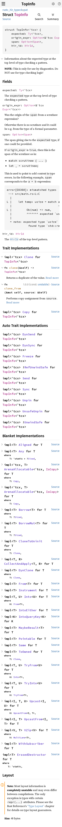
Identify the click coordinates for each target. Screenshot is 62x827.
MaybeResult (29, 628)
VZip (27, 730)
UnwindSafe (33, 422)
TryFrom (30, 665)
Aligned (25, 445)
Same (22, 645)
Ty (29, 33)
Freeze (27, 356)
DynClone (26, 570)
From (22, 584)
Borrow (24, 510)
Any (21, 451)
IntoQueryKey (30, 617)
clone (13, 267)
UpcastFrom (20, 713)
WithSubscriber (31, 744)
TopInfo (28, 4)
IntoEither (28, 610)
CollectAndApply (17, 564)
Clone (28, 257)
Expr (57, 37)
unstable (43, 284)
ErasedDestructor (31, 755)
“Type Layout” (35, 806)
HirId (29, 45)
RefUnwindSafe (36, 367)
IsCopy (51, 469)
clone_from (12, 288)
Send (26, 378)
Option (38, 37)
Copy (26, 312)
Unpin (27, 400)
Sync (26, 389)
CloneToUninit (30, 541)
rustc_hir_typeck (12, 9)
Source (6, 19)
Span (36, 41)
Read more (52, 278)
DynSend (28, 334)
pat (26, 9)
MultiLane (19, 737)
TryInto (30, 683)
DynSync (28, 345)
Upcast (35, 701)
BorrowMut (27, 523)
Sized (31, 458)
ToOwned (25, 652)
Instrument (28, 590)
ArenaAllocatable (18, 469)
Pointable (27, 639)
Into (27, 597)
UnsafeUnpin (32, 411)
